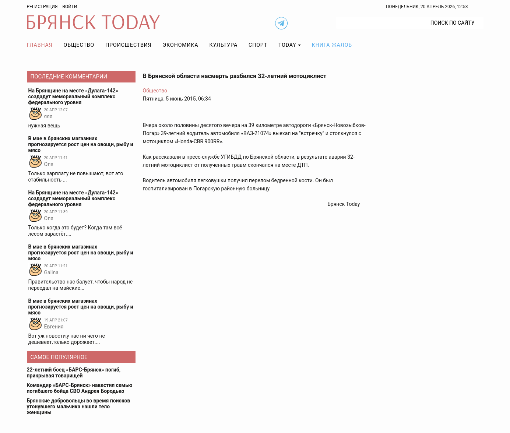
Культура (224, 45)
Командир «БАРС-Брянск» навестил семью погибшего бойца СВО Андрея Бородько (80, 388)
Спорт (258, 45)
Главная (40, 45)
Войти (69, 6)
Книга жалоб (332, 45)
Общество (79, 45)
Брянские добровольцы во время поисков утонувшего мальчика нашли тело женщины (78, 406)
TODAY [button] (287, 45)
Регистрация (42, 6)
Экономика (180, 45)
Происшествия (128, 45)
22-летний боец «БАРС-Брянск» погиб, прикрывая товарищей (74, 373)
